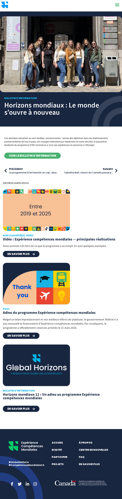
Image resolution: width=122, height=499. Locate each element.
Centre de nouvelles (93, 450)
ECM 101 (57, 450)
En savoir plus (89, 464)
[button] (117, 5)
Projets (58, 464)
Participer (59, 457)
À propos (85, 442)
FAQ (81, 457)
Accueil (57, 442)
